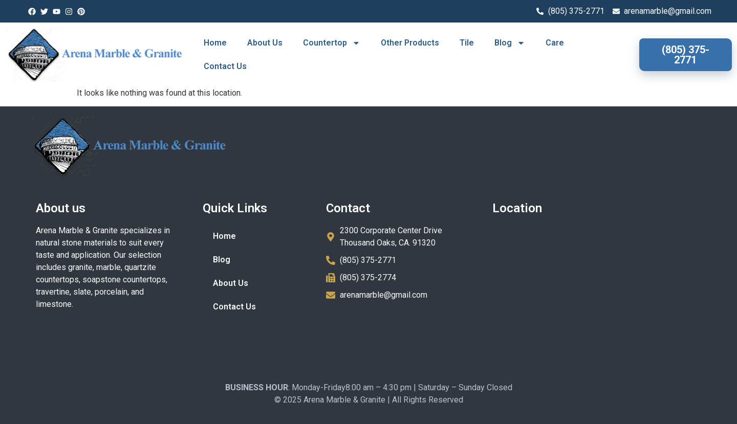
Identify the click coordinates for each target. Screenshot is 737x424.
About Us (265, 43)
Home (215, 43)
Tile (467, 43)
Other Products (410, 43)
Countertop (331, 43)
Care (555, 43)
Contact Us (225, 66)
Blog (509, 43)
